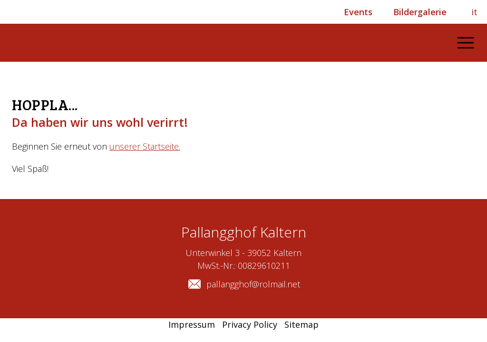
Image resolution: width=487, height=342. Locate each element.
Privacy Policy (249, 324)
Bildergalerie (420, 12)
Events (358, 12)
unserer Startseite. (144, 146)
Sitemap (301, 324)
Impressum (191, 324)
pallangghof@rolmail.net (243, 284)
